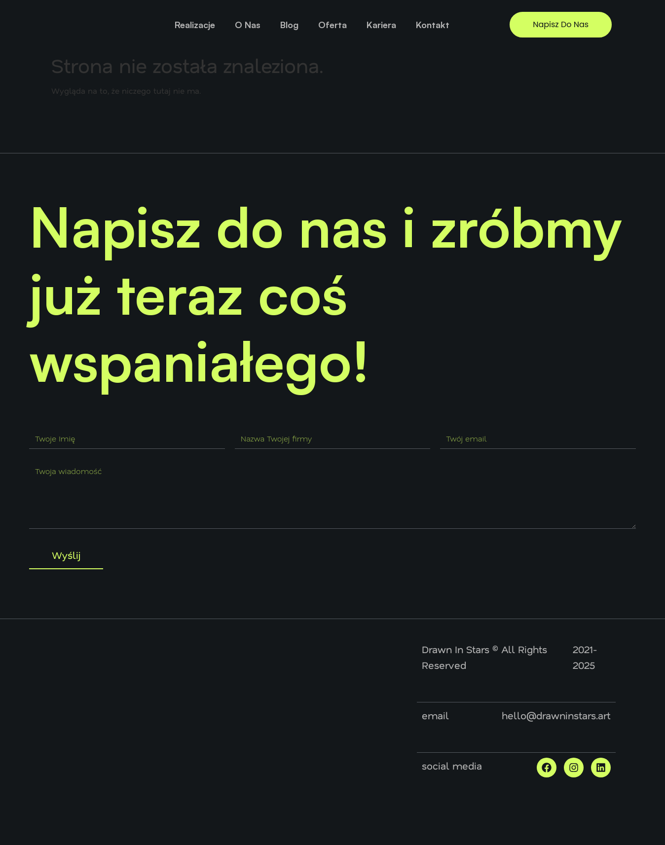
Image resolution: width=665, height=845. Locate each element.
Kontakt (432, 24)
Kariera (381, 24)
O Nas (247, 24)
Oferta (332, 24)
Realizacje (195, 24)
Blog (289, 24)
